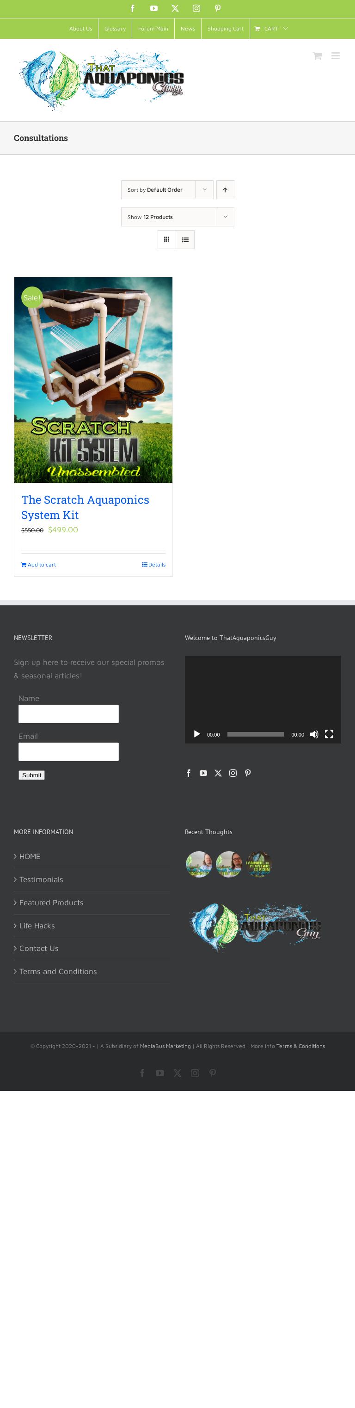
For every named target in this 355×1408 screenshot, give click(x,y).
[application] (263, 700)
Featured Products (51, 902)
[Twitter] (218, 773)
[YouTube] (203, 773)
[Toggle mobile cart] (317, 56)
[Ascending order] (225, 189)
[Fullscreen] (329, 734)
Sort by (155, 189)
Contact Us (39, 948)
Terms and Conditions (58, 971)
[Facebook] (188, 773)
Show (150, 216)
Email (28, 736)
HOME (30, 856)
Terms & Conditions (300, 1045)
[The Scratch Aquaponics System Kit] (93, 380)
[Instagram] (233, 773)
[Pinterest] (247, 773)
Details (156, 564)
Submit (31, 775)
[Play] (197, 734)
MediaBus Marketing (165, 1045)
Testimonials (41, 879)
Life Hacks (37, 925)
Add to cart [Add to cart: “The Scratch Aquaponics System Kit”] (42, 564)
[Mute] (314, 734)
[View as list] (185, 240)
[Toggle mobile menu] (336, 56)
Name (28, 698)
